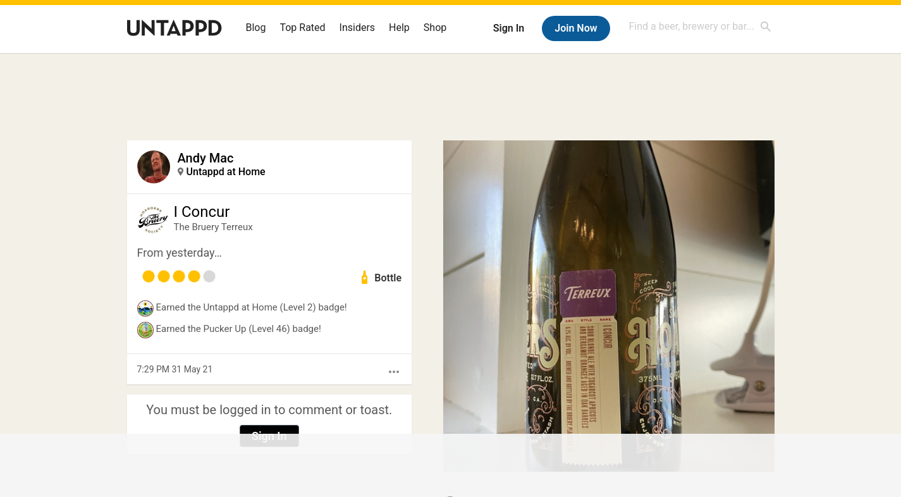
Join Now (576, 28)
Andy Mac (206, 158)
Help (399, 27)
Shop (435, 27)
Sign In (508, 28)
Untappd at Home (226, 172)
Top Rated (302, 27)
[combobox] (700, 26)
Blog (256, 27)
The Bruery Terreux (213, 227)
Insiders (358, 27)
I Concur (202, 211)
